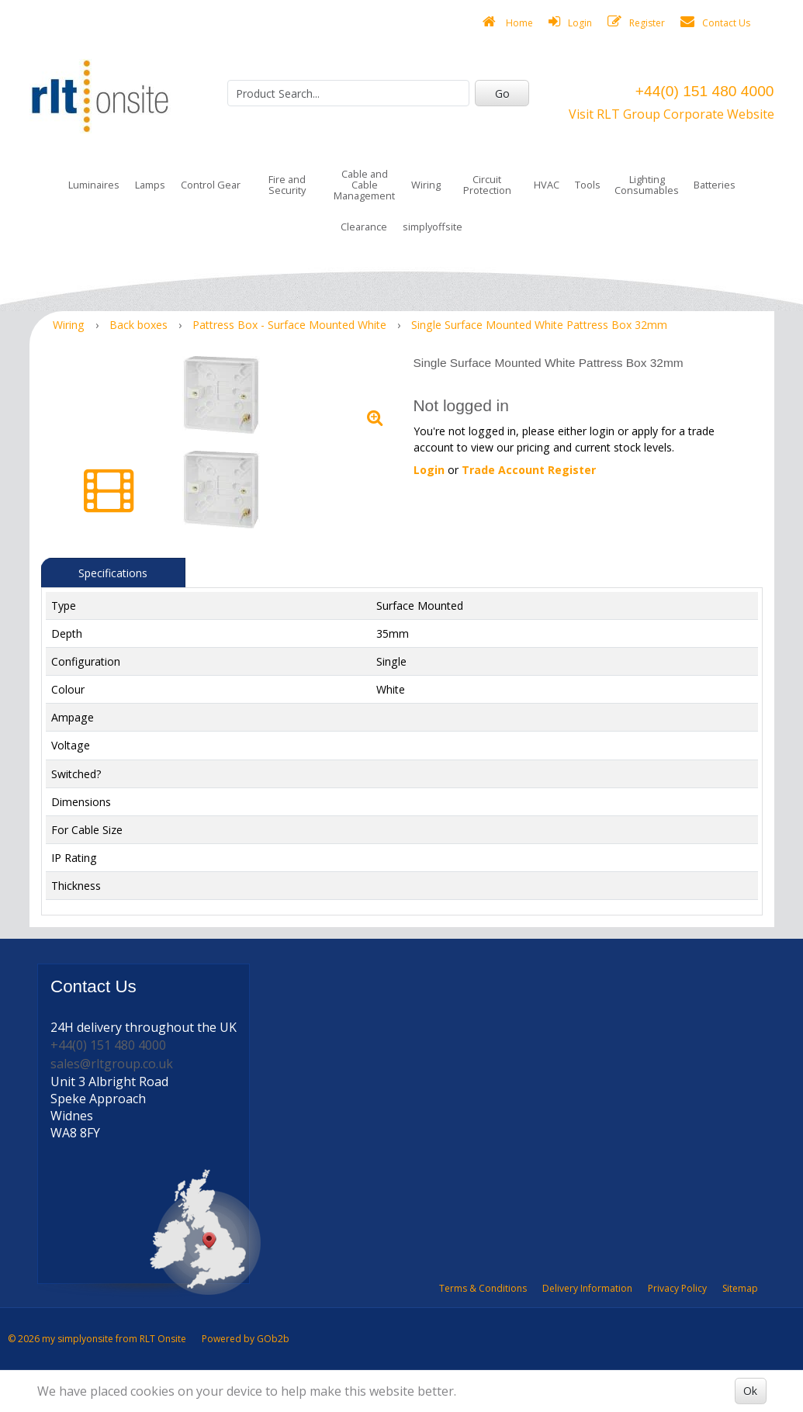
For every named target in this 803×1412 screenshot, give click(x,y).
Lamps (150, 185)
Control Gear (211, 185)
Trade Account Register (529, 469)
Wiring (426, 185)
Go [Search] (502, 93)
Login (570, 22)
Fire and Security (287, 184)
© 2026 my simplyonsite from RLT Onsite (97, 1338)
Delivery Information (587, 1288)
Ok (750, 1390)
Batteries (715, 185)
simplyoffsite (432, 227)
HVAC (546, 185)
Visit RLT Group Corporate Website (671, 114)
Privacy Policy (677, 1288)
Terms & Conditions (483, 1288)
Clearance (364, 227)
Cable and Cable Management (364, 184)
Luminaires (93, 185)
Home (508, 22)
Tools (588, 185)
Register (636, 22)
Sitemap (740, 1288)
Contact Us (715, 22)
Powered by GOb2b (245, 1338)
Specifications (112, 573)
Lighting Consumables (646, 184)
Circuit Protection (487, 184)
